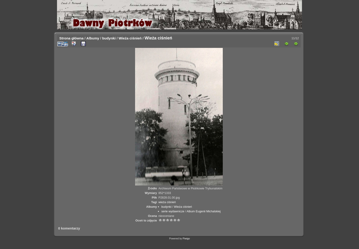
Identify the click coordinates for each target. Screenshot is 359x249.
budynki (109, 38)
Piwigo (186, 238)
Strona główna (71, 38)
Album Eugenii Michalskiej (204, 211)
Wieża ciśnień (130, 38)
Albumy (92, 38)
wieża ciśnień (167, 202)
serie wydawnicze (172, 211)
